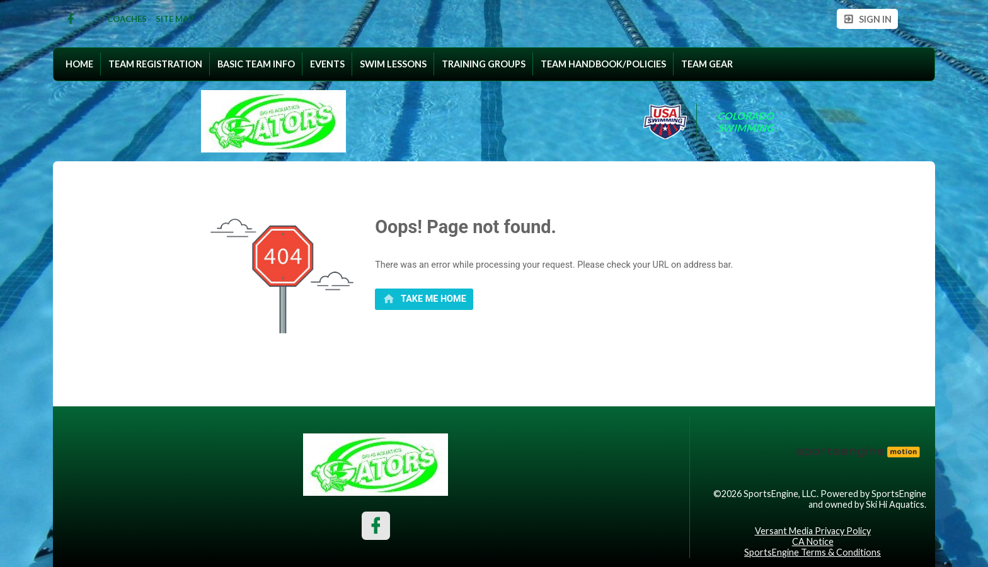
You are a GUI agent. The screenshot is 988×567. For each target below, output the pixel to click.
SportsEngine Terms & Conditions (812, 552)
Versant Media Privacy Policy (813, 530)
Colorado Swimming (746, 122)
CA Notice (813, 541)
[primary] (424, 299)
